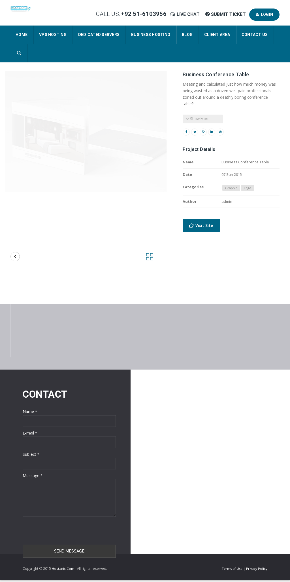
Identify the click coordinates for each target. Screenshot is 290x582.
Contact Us (255, 34)
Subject (31, 454)
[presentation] (66, 531)
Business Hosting (150, 34)
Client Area (217, 34)
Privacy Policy (256, 568)
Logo (247, 188)
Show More (197, 118)
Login (264, 14)
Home (21, 34)
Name (30, 411)
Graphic (231, 188)
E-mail (30, 433)
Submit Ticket (226, 14)
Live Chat (185, 14)
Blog (187, 34)
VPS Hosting (53, 34)
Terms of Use (232, 568)
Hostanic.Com (63, 568)
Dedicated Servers (99, 34)
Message (32, 475)
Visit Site (201, 225)
